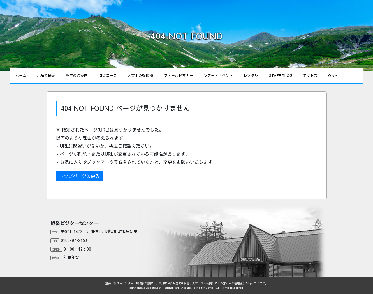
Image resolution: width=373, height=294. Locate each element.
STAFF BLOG (280, 75)
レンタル (251, 75)
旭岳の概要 (46, 75)
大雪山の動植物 (140, 75)
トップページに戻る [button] (79, 176)
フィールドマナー (178, 75)
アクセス (310, 75)
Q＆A (332, 75)
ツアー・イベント (218, 75)
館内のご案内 (77, 75)
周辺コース (108, 75)
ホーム (20, 75)
